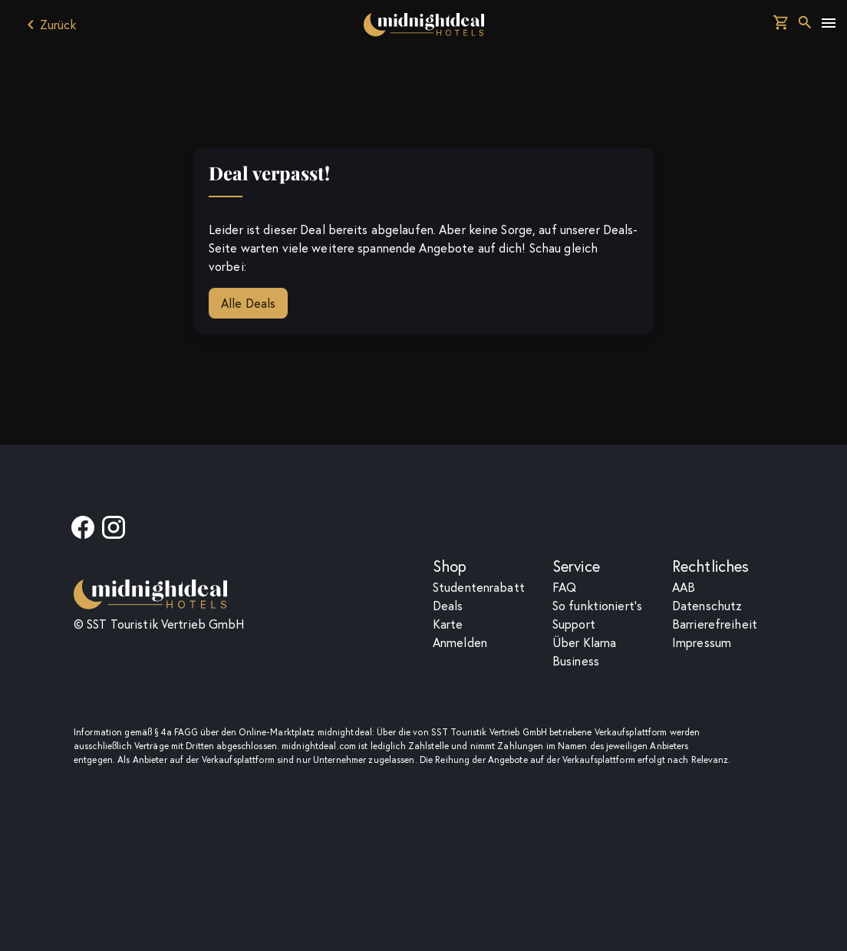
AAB (683, 587)
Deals (448, 605)
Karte (448, 624)
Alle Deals (248, 303)
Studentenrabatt (479, 587)
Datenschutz (707, 605)
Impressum (701, 642)
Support (573, 624)
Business (575, 661)
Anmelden (460, 642)
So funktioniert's (597, 605)
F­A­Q (564, 587)
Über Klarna (584, 642)
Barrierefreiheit (714, 624)
